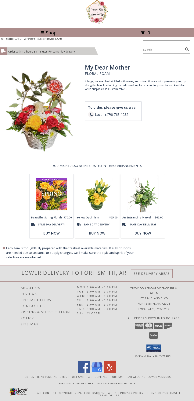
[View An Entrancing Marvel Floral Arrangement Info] (143, 194)
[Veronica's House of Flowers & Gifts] (97, 22)
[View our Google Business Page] (97, 372)
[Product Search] (163, 49)
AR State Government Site (116, 383)
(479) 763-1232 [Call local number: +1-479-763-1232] (158, 309)
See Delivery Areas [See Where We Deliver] (152, 273)
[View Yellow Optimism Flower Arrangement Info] (97, 194)
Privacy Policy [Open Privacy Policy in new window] (132, 392)
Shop (48, 32)
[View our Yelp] (110, 372)
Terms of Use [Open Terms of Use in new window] (108, 395)
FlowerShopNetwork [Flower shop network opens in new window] (100, 392)
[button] (153, 348)
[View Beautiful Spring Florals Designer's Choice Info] (51, 194)
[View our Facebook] (84, 372)
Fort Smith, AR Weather (76, 383)
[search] (187, 49)
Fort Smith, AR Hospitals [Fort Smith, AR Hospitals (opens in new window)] (89, 376)
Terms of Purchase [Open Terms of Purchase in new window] (162, 392)
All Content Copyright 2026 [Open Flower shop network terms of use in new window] (59, 392)
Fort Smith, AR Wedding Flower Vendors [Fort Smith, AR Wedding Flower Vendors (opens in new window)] (141, 376)
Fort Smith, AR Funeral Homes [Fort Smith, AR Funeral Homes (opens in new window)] (45, 376)
